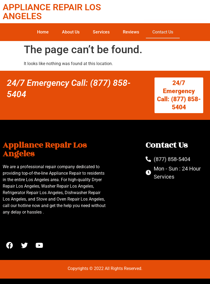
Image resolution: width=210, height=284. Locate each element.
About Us (71, 32)
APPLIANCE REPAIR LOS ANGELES (52, 11)
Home (43, 32)
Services (101, 32)
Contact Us (162, 32)
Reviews (131, 32)
